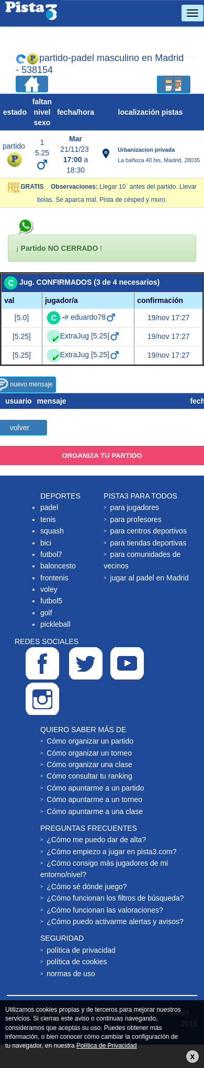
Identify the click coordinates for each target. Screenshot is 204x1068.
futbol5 (51, 601)
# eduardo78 (89, 317)
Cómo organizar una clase (89, 764)
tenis (48, 519)
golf (46, 613)
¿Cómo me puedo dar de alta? (96, 839)
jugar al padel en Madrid (149, 578)
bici (45, 543)
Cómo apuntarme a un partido (95, 788)
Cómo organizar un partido (90, 741)
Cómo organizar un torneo (89, 753)
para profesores (136, 519)
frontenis (54, 578)
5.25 (42, 153)
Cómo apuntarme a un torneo (94, 799)
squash (52, 531)
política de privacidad (81, 950)
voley (49, 589)
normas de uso (71, 973)
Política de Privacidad (106, 1045)
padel (49, 507)
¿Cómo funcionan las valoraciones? (105, 910)
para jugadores (134, 507)
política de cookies (77, 961)
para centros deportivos (148, 531)
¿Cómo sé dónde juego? (87, 886)
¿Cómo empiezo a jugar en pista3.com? (111, 851)
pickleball (55, 624)
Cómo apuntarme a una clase (95, 811)
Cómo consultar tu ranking (89, 776)
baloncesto (58, 566)
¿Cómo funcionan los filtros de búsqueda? (115, 898)
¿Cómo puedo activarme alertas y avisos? (115, 921)
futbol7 (51, 554)
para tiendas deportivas (148, 543)
